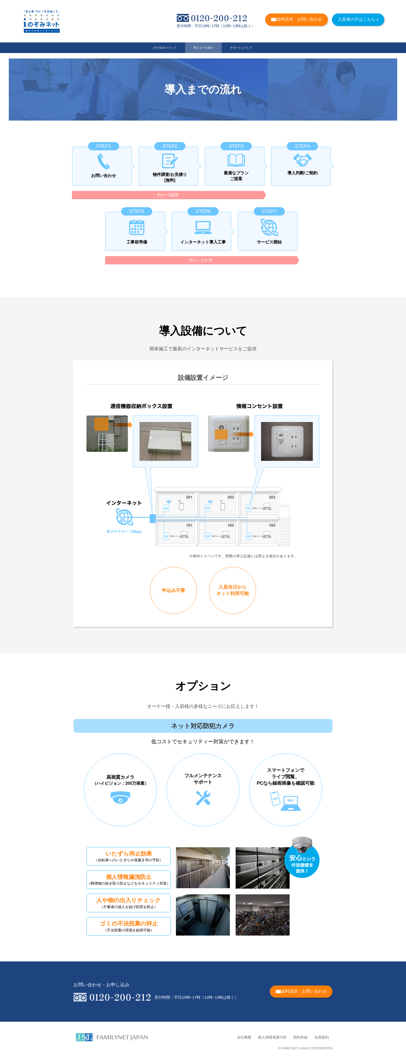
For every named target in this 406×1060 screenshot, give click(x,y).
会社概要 (244, 1037)
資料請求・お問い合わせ (296, 19)
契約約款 (300, 1037)
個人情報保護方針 (272, 1037)
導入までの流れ (203, 50)
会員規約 (321, 1037)
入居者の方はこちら (358, 19)
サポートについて (262, 50)
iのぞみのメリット (144, 50)
